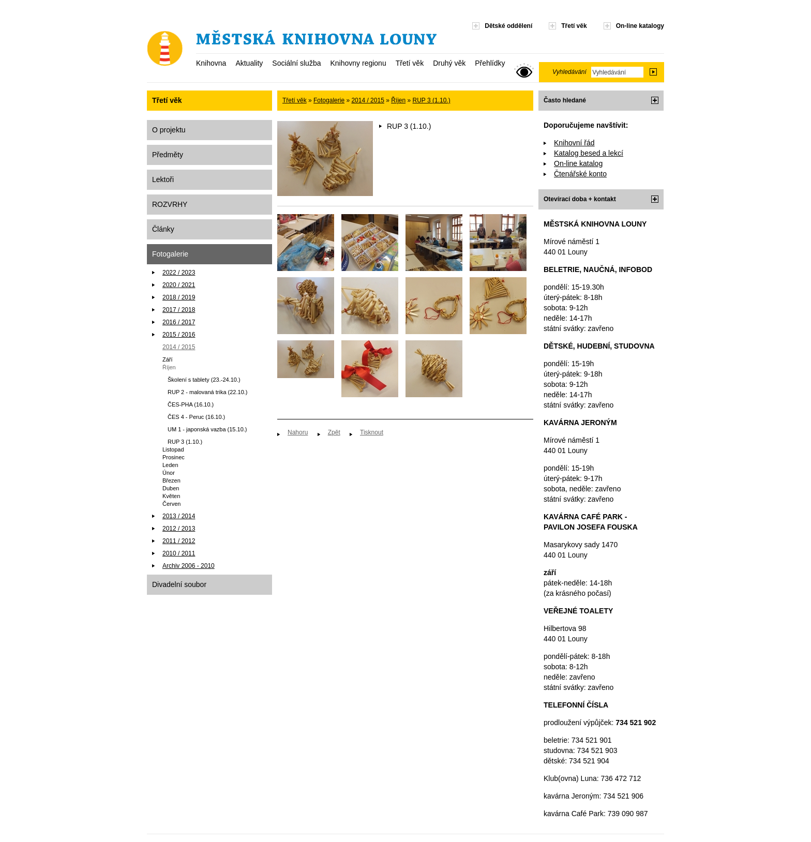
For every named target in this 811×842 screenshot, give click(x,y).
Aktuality (249, 63)
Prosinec (173, 457)
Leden (170, 465)
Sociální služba (296, 63)
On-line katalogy (640, 25)
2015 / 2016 (178, 334)
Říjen (169, 367)
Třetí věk (410, 63)
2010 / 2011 (178, 553)
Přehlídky (490, 63)
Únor (168, 473)
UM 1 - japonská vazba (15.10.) (207, 429)
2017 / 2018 (178, 309)
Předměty (167, 155)
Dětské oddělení (508, 25)
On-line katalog (578, 163)
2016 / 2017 (178, 322)
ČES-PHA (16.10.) (191, 404)
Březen (171, 480)
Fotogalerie (170, 254)
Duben (170, 488)
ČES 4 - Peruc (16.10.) (196, 417)
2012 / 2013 (178, 528)
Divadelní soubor (179, 584)
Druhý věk (449, 63)
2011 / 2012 (178, 541)
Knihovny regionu (358, 63)
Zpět (334, 432)
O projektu (169, 130)
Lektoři (163, 179)
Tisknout (371, 432)
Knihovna (211, 63)
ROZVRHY (169, 204)
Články (163, 229)
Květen (171, 496)
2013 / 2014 (178, 516)
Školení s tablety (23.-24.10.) (204, 380)
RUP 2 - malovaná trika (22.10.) (207, 392)
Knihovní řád (574, 143)
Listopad (173, 449)
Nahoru (298, 432)
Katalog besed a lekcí (588, 153)
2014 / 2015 (178, 347)
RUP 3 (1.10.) (185, 442)
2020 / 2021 (178, 285)
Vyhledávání (569, 72)
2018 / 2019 (178, 297)
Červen (171, 504)
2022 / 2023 (178, 272)
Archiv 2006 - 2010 (188, 565)
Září (167, 359)
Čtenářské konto (580, 174)
